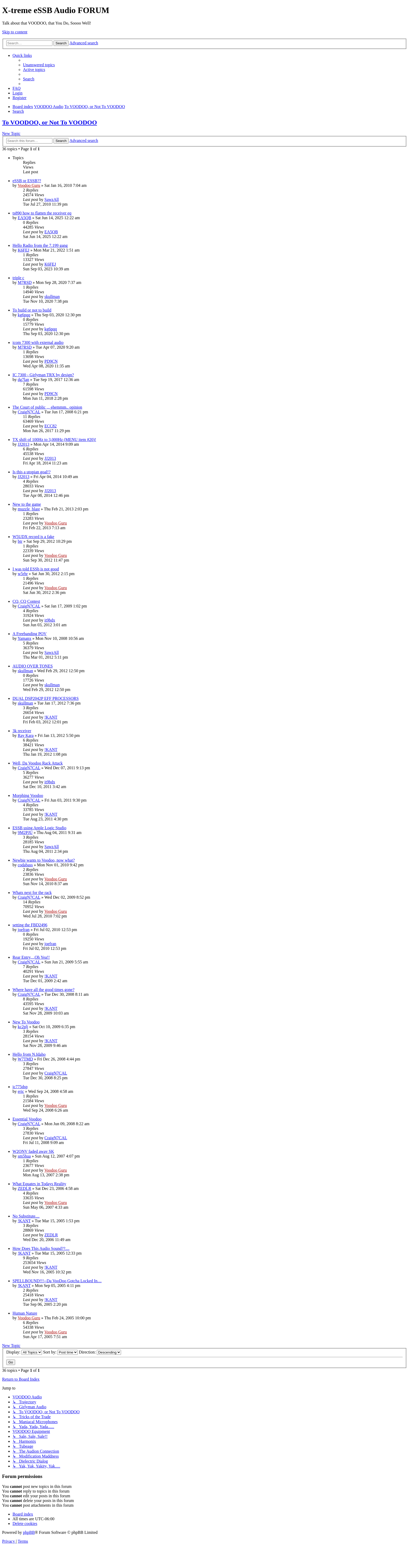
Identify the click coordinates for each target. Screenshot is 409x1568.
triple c (18, 278)
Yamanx (24, 638)
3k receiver (22, 731)
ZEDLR (24, 1188)
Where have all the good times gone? (43, 989)
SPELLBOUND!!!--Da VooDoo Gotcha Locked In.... (57, 1281)
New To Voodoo (26, 1022)
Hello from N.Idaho (29, 1054)
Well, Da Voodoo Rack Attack (38, 763)
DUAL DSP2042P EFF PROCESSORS (46, 698)
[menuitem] (39, 65)
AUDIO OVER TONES (33, 666)
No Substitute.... (26, 1216)
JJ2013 (23, 444)
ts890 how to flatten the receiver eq (42, 213)
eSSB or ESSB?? (27, 180)
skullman (52, 296)
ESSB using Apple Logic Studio (39, 828)
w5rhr (23, 573)
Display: (24, 1352)
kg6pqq (24, 315)
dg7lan (23, 379)
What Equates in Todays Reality (39, 1184)
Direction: (100, 1352)
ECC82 (50, 426)
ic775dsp (20, 1086)
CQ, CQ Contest (26, 601)
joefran (23, 929)
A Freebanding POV (30, 633)
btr (20, 541)
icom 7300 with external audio (38, 342)
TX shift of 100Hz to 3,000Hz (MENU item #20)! (54, 439)
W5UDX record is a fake (33, 536)
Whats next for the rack (32, 892)
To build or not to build (32, 310)
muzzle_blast (29, 509)
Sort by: (60, 1352)
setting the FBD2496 (30, 925)
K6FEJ (23, 250)
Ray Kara (26, 735)
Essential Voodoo (27, 1119)
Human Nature (25, 1313)
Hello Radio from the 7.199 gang (40, 245)
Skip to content (14, 32)
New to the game (27, 504)
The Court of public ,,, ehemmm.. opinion (47, 407)
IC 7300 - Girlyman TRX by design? (43, 375)
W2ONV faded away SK (33, 1151)
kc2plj (23, 1026)
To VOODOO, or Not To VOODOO (49, 122)
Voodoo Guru (29, 185)
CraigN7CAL (29, 412)
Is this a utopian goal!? (32, 472)
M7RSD (25, 282)
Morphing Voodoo (28, 795)
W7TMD (25, 1059)
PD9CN (51, 361)
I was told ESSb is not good (36, 569)
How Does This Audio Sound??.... (41, 1248)
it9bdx (49, 620)
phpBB (29, 1532)
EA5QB (24, 218)
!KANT (50, 717)
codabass (25, 865)
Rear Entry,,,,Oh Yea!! (31, 957)
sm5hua (24, 1156)
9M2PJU (25, 832)
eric (21, 1091)
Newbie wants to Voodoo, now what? (44, 860)
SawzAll (51, 199)
